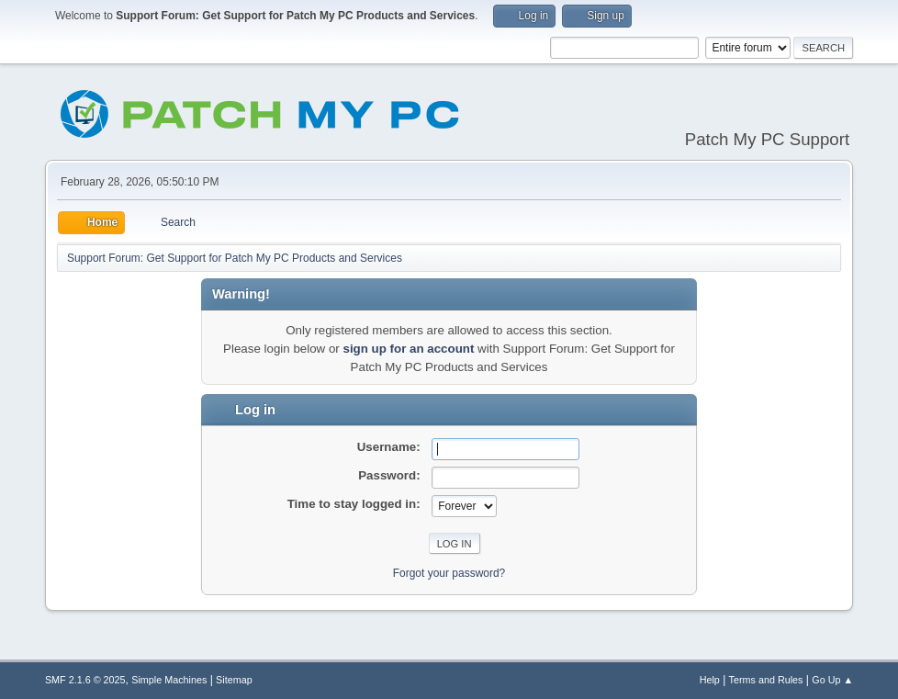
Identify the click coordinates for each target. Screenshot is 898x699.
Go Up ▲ (832, 679)
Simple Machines (169, 679)
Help (710, 679)
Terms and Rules (766, 679)
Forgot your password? (449, 573)
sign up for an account (408, 348)
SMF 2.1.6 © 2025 (85, 679)
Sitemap (234, 679)
